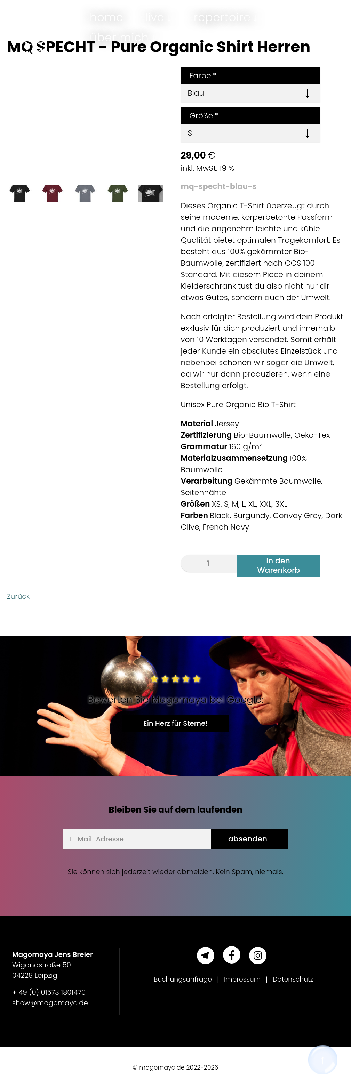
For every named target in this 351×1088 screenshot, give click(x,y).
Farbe (199, 75)
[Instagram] (257, 955)
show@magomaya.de (50, 1003)
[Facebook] (231, 955)
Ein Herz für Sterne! (175, 723)
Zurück (19, 596)
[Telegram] (205, 955)
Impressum (243, 979)
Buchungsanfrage (180, 979)
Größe (199, 115)
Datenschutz (295, 979)
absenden (247, 838)
